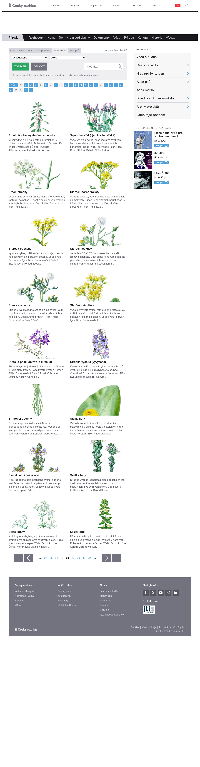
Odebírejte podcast (151, 115)
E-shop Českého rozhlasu (153, 128)
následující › (106, 558)
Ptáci (12, 50)
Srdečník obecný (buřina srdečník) (32, 135)
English (181, 627)
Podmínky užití (167, 627)
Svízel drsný (17, 531)
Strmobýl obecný (20, 418)
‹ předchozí (28, 558)
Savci (21, 50)
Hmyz (31, 50)
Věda (116, 37)
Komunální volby (24, 595)
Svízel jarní (77, 531)
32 (89, 557)
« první (18, 558)
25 (51, 557)
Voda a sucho (147, 57)
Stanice (116, 5)
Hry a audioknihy (78, 37)
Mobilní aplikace (67, 605)
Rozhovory (36, 37)
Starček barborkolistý (84, 192)
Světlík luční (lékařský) (24, 475)
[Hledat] (187, 5)
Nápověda (106, 595)
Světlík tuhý (78, 475)
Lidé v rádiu (106, 600)
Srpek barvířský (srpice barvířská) (92, 135)
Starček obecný (19, 305)
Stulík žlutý (77, 418)
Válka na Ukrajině (24, 591)
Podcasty (63, 600)
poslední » (116, 558)
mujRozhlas (96, 5)
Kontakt (104, 609)
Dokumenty (102, 37)
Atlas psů (74, 50)
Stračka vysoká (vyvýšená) (88, 361)
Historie (157, 37)
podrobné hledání (117, 50)
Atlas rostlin (145, 90)
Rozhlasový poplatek (112, 614)
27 (62, 557)
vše (13, 84)
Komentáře (55, 37)
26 (56, 557)
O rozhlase (136, 5)
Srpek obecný (18, 192)
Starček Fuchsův (20, 248)
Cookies (135, 627)
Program (74, 5)
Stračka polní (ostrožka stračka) (30, 361)
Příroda (129, 37)
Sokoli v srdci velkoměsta (155, 98)
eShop (18, 605)
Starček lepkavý (81, 248)
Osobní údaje (149, 627)
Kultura (143, 37)
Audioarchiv (64, 595)
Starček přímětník (82, 305)
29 (73, 557)
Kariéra (104, 605)
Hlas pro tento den (150, 73)
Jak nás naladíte (109, 591)
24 (45, 557)
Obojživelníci (43, 50)
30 (78, 557)
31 (83, 557)
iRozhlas (55, 5)
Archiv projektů (148, 106)
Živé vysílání (65, 591)
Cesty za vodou (148, 65)
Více (170, 37)
